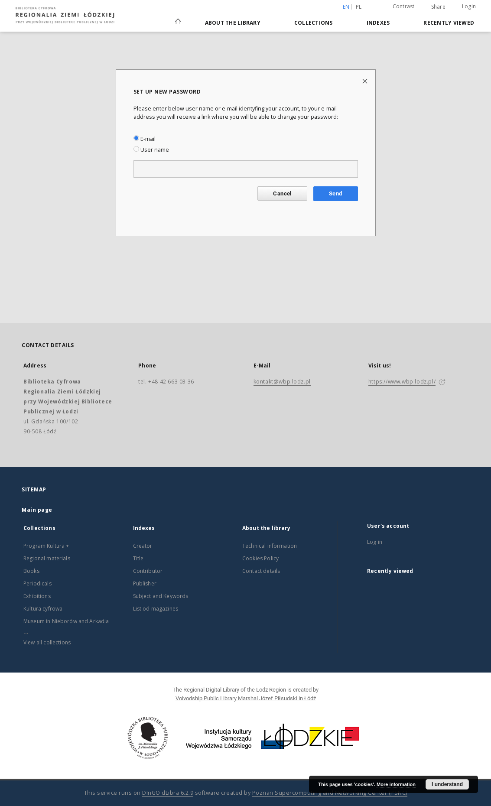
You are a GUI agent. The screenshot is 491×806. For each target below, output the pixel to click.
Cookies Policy (260, 558)
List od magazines (156, 608)
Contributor (148, 571)
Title (138, 558)
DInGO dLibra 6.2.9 (167, 792)
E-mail (144, 139)
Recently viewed (448, 22)
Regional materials (46, 558)
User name (151, 149)
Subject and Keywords (161, 596)
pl (359, 7)
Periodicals (37, 583)
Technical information (269, 545)
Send (335, 193)
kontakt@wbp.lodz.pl (282, 381)
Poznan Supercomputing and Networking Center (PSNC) (329, 792)
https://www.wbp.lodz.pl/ (402, 381)
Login (469, 6)
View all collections (47, 642)
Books (31, 571)
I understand (447, 784)
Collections (313, 22)
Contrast (404, 6)
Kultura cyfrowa (42, 608)
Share (438, 6)
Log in (374, 542)
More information (396, 784)
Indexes (378, 22)
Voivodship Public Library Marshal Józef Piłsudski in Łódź (246, 698)
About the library (232, 22)
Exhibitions (37, 596)
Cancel (282, 193)
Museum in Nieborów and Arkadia (66, 621)
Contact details (261, 571)
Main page (37, 510)
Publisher (144, 583)
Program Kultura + (46, 545)
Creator (143, 545)
